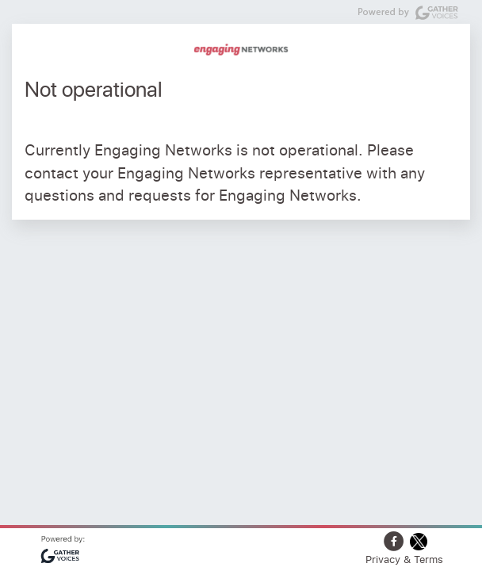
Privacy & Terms (404, 559)
